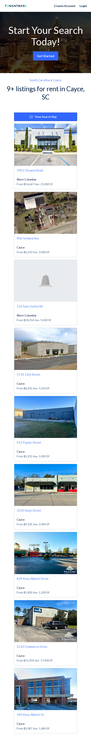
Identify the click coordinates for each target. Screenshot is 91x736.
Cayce (57, 80)
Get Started (45, 56)
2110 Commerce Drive (32, 646)
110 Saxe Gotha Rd (30, 306)
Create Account (65, 6)
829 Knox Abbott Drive (32, 578)
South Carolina (40, 80)
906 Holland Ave (28, 238)
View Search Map (43, 116)
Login (83, 6)
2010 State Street (29, 510)
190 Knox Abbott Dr (30, 714)
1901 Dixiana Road (30, 170)
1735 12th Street (28, 374)
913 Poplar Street (29, 442)
